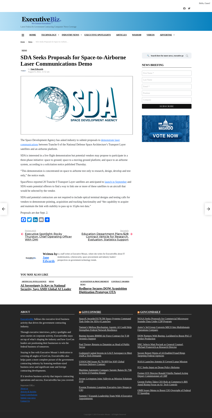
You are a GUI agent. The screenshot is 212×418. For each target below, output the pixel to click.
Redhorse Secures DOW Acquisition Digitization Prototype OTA (103, 290)
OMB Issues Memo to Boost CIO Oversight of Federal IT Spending (164, 391)
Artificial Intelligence (34, 281)
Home (32, 35)
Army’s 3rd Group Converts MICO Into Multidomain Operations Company (163, 328)
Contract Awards (120, 281)
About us (24, 388)
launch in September (116, 181)
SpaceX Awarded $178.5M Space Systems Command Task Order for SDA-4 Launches (105, 320)
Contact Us (25, 401)
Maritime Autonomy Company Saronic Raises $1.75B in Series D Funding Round (105, 371)
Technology (48, 35)
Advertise (166, 35)
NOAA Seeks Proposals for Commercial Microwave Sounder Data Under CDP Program (162, 320)
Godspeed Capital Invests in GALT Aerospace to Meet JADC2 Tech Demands (105, 354)
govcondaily (150, 312)
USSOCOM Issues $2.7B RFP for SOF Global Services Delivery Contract (101, 363)
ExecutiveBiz (27, 319)
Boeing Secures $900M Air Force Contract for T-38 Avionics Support (104, 337)
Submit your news (28, 398)
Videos (151, 35)
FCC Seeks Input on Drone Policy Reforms (158, 367)
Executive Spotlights (97, 35)
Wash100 (136, 35)
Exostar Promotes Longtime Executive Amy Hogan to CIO (105, 388)
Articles (121, 35)
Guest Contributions (28, 395)
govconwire (91, 312)
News (51, 281)
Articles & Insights (28, 392)
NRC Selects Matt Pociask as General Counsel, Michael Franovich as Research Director (160, 345)
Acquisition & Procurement (94, 281)
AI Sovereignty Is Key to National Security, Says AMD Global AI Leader (45, 287)
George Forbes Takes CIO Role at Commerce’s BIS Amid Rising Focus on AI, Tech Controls (162, 383)
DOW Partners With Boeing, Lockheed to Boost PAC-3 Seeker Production (164, 337)
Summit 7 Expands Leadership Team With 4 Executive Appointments (105, 397)
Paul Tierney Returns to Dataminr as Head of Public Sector (104, 345)
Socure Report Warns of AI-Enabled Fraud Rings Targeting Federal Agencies (161, 354)
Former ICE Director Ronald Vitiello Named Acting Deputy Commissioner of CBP (162, 374)
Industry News (70, 35)
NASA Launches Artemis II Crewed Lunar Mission (162, 361)
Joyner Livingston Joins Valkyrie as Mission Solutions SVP (105, 380)
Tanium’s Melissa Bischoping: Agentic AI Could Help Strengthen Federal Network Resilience (105, 328)
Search (187, 56)
